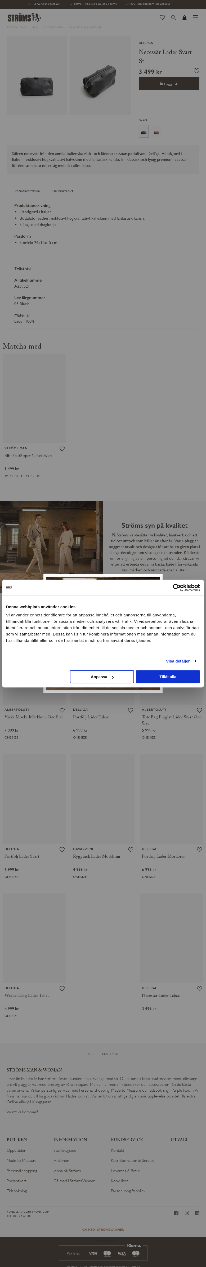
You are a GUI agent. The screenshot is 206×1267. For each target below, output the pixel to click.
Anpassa (102, 676)
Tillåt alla (167, 676)
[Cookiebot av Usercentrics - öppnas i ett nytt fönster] (177, 588)
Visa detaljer (178, 661)
